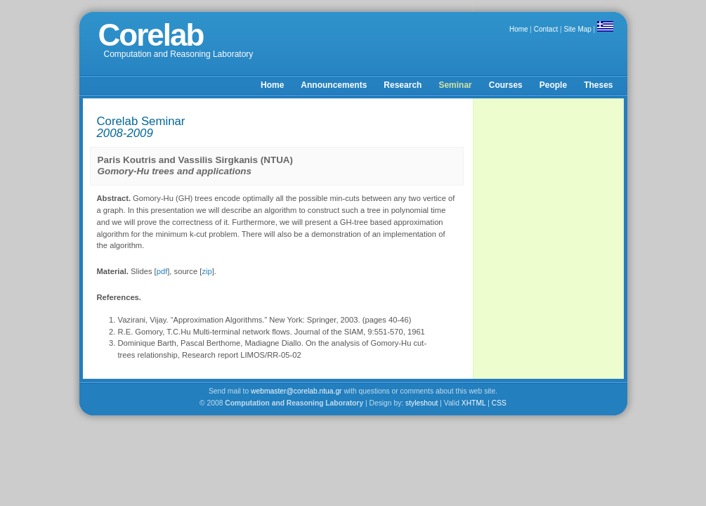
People (553, 85)
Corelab (151, 35)
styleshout (421, 403)
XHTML (474, 403)
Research (402, 85)
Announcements (334, 85)
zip (206, 271)
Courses (506, 85)
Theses (598, 85)
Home (518, 29)
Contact (546, 29)
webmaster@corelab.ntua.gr (296, 391)
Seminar (454, 85)
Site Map (577, 29)
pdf (162, 271)
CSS (499, 403)
